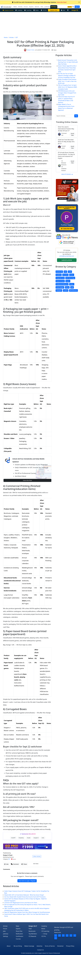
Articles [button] (20, 7)
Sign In (77, 7)
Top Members (33, 934)
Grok (43, 837)
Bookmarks (32, 931)
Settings (5, 936)
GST (9, 859)
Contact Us (40, 950)
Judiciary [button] (47, 7)
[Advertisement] (40, 24)
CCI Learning (45, 931)
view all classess (67, 174)
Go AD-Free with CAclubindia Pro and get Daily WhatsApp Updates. (39, 2)
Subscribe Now (27, 480)
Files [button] (42, 7)
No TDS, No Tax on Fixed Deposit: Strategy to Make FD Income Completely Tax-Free (67, 75)
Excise (67, 287)
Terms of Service (50, 946)
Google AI (36, 837)
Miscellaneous (73, 290)
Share (53, 50)
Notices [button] (37, 7)
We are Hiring (18, 946)
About (8, 946)
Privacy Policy (70, 946)
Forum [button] (26, 7)
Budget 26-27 (33, 926)
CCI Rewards (32, 936)
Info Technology (70, 278)
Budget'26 (75, 10)
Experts (18, 929)
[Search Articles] (64, 115)
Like (6, 864)
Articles (5, 926)
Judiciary (5, 934)
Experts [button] (31, 7)
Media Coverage (29, 946)
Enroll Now (72, 134)
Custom (66, 290)
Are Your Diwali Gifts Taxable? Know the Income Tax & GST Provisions (25, 897)
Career (71, 275)
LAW (72, 287)
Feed (30, 929)
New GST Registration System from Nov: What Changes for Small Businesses (27, 912)
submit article (67, 260)
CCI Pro (44, 10)
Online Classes (66, 122)
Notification (19, 934)
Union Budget (60, 287)
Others (71, 284)
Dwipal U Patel (30, 50)
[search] (76, 115)
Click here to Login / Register (27, 881)
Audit (69, 271)
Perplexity (21, 837)
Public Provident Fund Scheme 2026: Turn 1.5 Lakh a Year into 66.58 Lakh (67, 81)
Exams (68, 281)
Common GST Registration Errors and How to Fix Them (20, 903)
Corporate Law (60, 278)
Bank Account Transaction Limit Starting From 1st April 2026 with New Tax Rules (68, 62)
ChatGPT (13, 837)
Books (36, 10)
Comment (15, 864)
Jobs (63, 10)
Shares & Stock (60, 281)
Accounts (65, 275)
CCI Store (54, 7)
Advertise (39, 946)
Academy (18, 10)
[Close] (79, 2)
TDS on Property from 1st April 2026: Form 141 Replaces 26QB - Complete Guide (67, 87)
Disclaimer (60, 946)
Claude (28, 837)
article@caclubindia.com (66, 256)
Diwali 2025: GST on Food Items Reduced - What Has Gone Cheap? (24, 895)
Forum (5, 929)
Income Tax (59, 271)
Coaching (27, 10)
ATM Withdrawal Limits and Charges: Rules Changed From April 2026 (67, 93)
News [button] (15, 7)
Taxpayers (59, 290)
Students (58, 275)
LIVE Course (54, 10)
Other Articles (36, 856)
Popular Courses (8, 10)
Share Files (19, 931)
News (17, 926)
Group (44, 934)
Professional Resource (62, 284)
